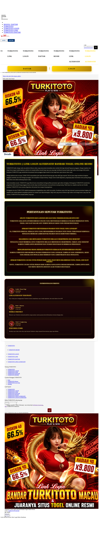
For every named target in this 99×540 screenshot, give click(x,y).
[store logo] (5, 36)
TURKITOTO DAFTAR (12, 32)
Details (7, 154)
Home (3, 72)
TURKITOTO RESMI (14, 350)
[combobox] (91, 46)
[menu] (44, 56)
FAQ (9, 381)
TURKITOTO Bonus (13, 382)
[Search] (96, 47)
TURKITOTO (8, 26)
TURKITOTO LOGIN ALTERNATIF (17, 398)
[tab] (8, 154)
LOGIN (69, 69)
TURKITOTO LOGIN (11, 28)
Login (4, 40)
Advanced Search (88, 47)
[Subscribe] (7, 404)
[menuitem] (11, 53)
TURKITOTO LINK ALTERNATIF (17, 362)
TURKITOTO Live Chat (14, 383)
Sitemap (10, 385)
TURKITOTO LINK (11, 30)
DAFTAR (29, 69)
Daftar (11, 40)
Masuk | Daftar (11, 24)
